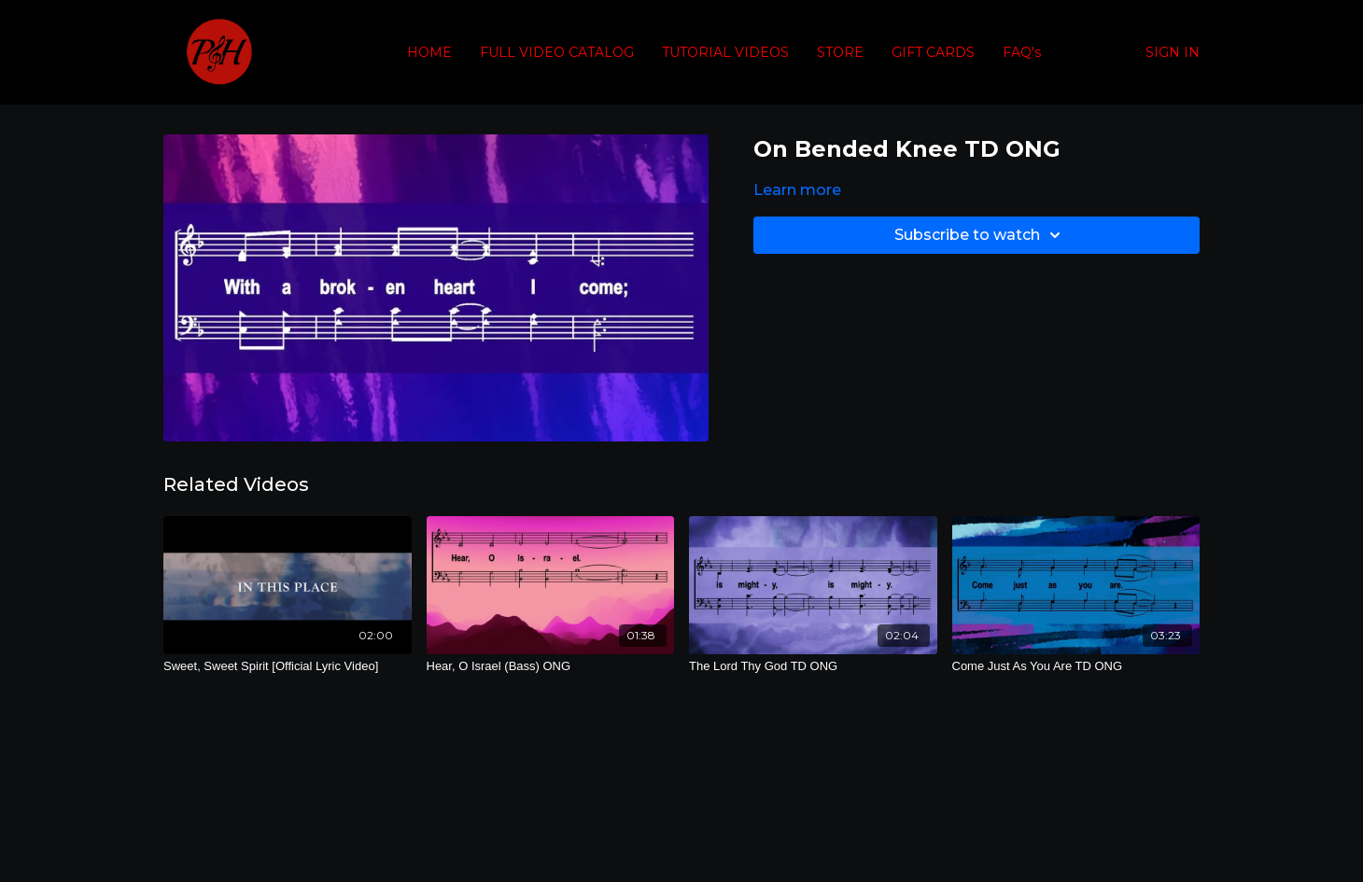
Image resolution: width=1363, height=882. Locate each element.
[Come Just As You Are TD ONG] (1076, 666)
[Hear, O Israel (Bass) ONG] (551, 666)
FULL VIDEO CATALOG (557, 52)
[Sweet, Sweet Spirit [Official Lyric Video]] (287, 666)
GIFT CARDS (933, 52)
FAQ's (1022, 52)
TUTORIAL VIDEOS (725, 52)
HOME (429, 52)
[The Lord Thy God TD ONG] (813, 666)
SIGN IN (1172, 52)
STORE (840, 52)
